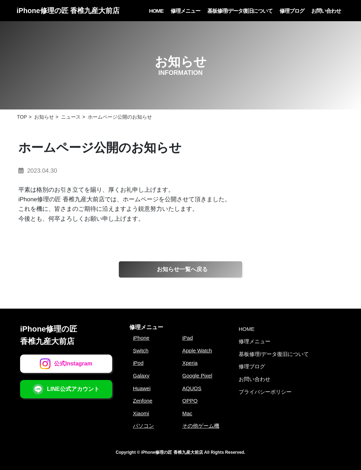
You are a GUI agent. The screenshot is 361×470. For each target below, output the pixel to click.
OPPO (189, 401)
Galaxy (141, 376)
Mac (187, 413)
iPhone (141, 338)
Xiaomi (141, 413)
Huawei (142, 388)
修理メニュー (185, 11)
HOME (156, 11)
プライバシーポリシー (265, 392)
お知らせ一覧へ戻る (182, 269)
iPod (138, 363)
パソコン (143, 426)
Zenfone (142, 401)
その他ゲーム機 (200, 426)
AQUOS (191, 388)
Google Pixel (197, 376)
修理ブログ (292, 11)
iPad (187, 338)
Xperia (189, 363)
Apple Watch (197, 350)
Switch (140, 350)
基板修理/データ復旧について (240, 11)
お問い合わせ (326, 11)
